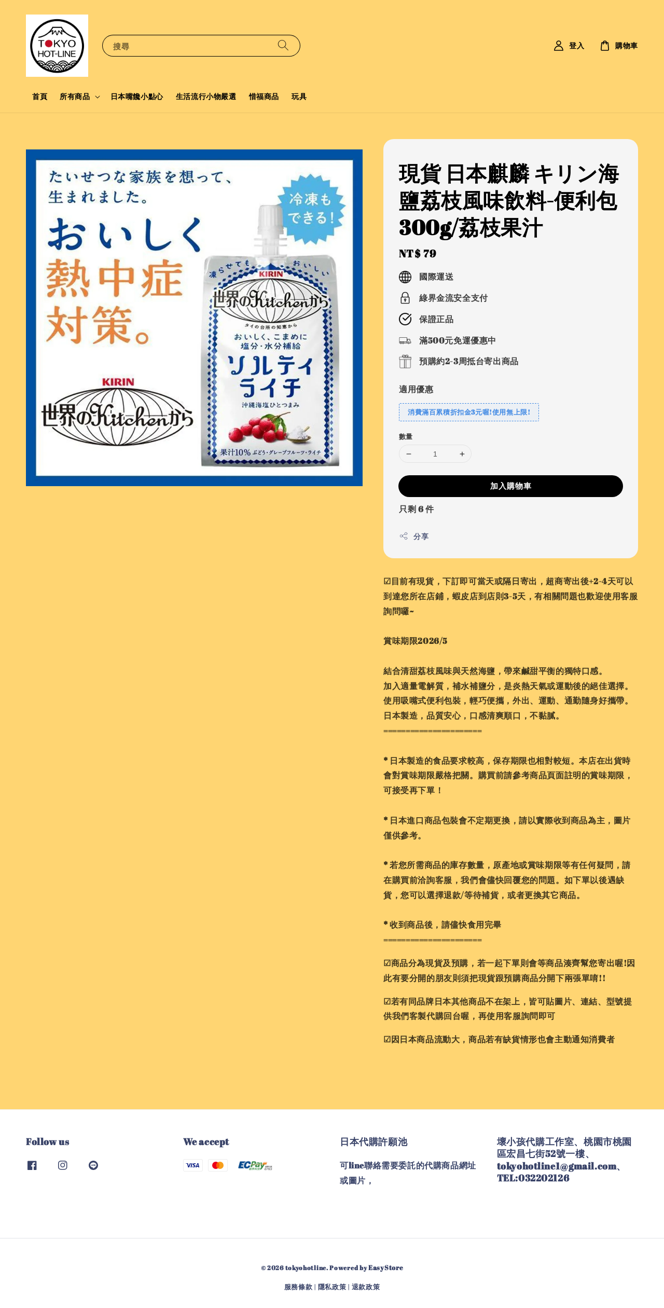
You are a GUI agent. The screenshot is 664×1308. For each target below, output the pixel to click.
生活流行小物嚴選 (206, 96)
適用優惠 (416, 389)
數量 (406, 436)
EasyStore (385, 1267)
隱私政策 (332, 1286)
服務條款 (298, 1286)
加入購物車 (511, 485)
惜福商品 (264, 96)
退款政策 (366, 1286)
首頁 (39, 96)
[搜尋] (283, 45)
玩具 (299, 96)
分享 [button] (413, 536)
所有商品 (75, 96)
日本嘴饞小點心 (136, 96)
